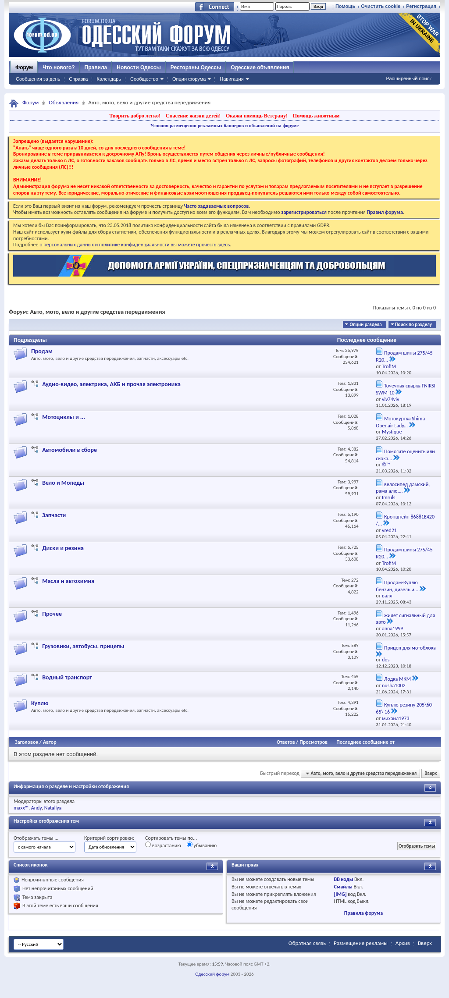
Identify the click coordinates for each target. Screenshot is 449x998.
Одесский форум (212, 974)
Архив (403, 943)
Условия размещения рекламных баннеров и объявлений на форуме (224, 125)
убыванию (202, 845)
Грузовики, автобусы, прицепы (83, 646)
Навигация (231, 79)
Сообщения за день (38, 79)
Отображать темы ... (36, 838)
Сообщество (144, 79)
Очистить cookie (380, 6)
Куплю (40, 703)
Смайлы (343, 887)
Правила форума (363, 913)
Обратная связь (307, 943)
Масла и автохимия (68, 581)
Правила (96, 67)
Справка (78, 79)
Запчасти (54, 515)
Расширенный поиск (408, 78)
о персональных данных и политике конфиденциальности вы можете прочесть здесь (134, 245)
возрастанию (163, 845)
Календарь (108, 79)
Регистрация (421, 6)
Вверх (430, 773)
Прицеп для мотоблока (410, 648)
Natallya (53, 808)
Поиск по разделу (413, 324)
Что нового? (59, 67)
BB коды (343, 879)
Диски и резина (63, 548)
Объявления (63, 102)
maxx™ (21, 808)
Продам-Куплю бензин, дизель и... (397, 586)
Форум (24, 67)
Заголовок (26, 742)
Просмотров (313, 742)
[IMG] (340, 894)
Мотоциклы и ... (63, 417)
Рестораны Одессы (196, 67)
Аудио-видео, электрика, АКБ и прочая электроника (111, 384)
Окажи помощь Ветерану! (257, 116)
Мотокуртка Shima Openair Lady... (400, 422)
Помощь (345, 6)
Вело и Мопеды (63, 483)
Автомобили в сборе (69, 450)
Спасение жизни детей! (193, 116)
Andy (36, 808)
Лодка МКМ (397, 679)
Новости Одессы (138, 67)
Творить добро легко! (134, 116)
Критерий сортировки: (109, 838)
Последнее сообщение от (365, 742)
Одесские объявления (260, 67)
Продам (42, 351)
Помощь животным (316, 116)
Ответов (286, 742)
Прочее (52, 614)
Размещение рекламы (361, 943)
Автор (50, 742)
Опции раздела (365, 324)
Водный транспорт (67, 677)
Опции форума (189, 79)
